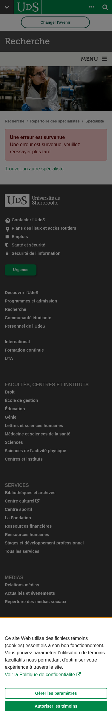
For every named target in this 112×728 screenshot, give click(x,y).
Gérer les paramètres (56, 693)
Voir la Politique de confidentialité (40, 674)
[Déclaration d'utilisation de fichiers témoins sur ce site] (56, 673)
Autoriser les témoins (56, 706)
